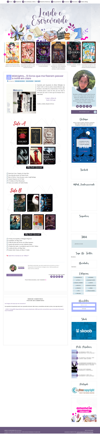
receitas (79, 285)
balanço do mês (91, 280)
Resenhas (17, 2)
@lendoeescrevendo (79, 243)
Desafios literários (44, 2)
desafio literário (79, 283)
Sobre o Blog (83, 2)
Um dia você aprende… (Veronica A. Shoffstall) (86, 370)
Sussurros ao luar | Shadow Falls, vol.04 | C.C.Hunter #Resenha (84, 143)
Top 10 (78, 280)
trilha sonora (91, 291)
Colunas (65, 2)
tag (79, 291)
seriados (79, 288)
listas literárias (29, 81)
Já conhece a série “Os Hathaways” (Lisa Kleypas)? (86, 375)
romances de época (91, 285)
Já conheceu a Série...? (29, 2)
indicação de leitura (20, 81)
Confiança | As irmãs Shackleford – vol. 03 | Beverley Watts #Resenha (9, 66)
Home (9, 2)
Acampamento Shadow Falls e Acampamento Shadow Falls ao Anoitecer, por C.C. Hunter (87, 364)
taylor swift (37, 81)
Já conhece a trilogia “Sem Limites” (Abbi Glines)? (86, 358)
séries (91, 288)
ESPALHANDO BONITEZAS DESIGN (85, 432)
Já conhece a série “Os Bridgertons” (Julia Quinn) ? (87, 352)
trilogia (79, 293)
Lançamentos (56, 2)
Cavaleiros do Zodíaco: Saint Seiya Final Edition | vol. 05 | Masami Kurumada (40, 66)
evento (91, 283)
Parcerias (74, 2)
